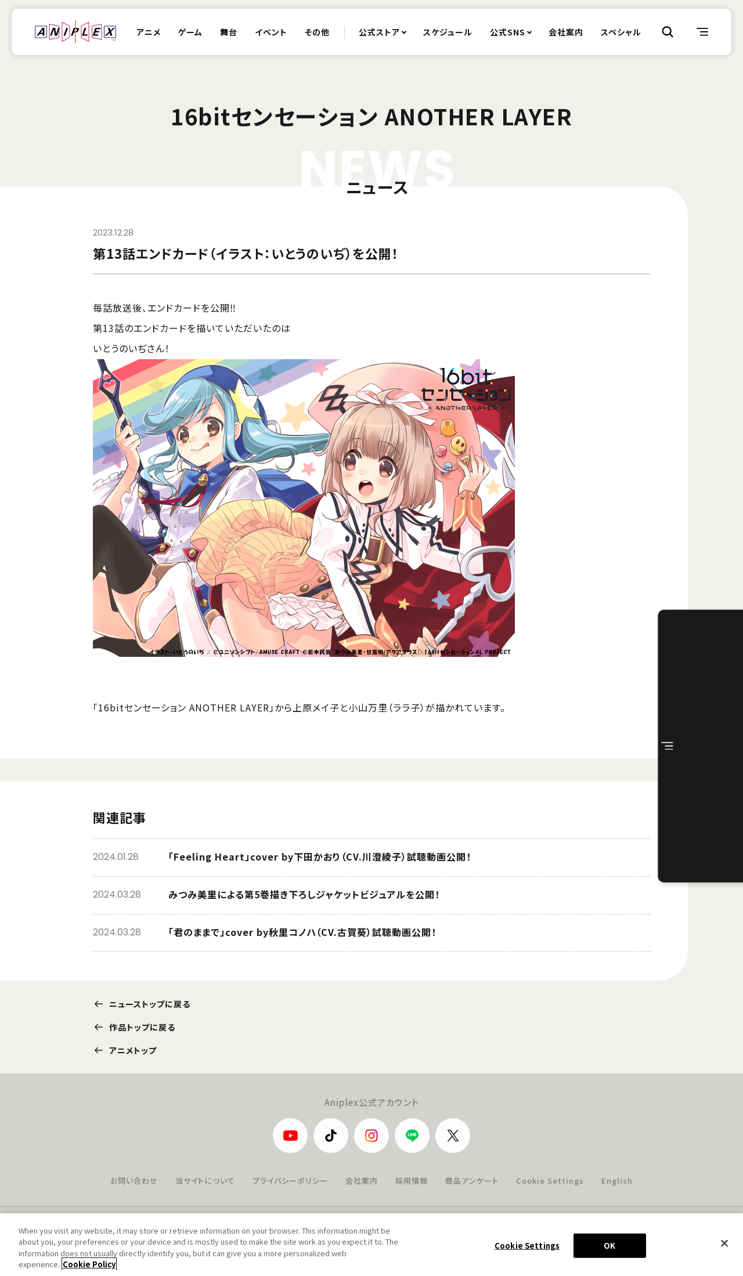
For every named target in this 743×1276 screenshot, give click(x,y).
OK (609, 1251)
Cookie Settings (550, 1180)
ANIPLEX (75, 32)
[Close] (724, 1250)
